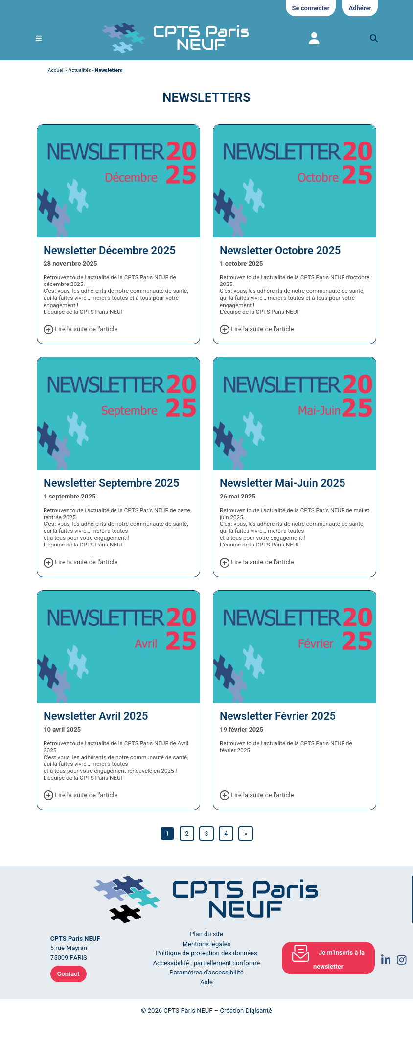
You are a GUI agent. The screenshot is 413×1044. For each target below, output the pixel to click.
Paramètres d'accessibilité (206, 972)
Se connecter (311, 8)
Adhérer (359, 8)
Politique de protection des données (206, 953)
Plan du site (206, 934)
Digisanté (258, 1010)
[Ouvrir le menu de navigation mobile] (38, 38)
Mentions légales (207, 944)
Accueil (56, 70)
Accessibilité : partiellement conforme (206, 963)
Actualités (80, 70)
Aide (206, 982)
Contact (68, 973)
